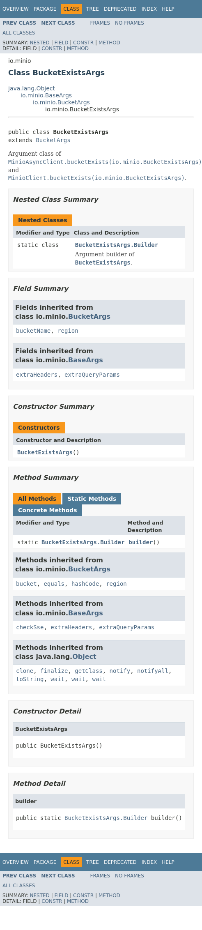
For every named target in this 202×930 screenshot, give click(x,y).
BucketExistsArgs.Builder (116, 245)
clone (24, 671)
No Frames (129, 23)
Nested (39, 43)
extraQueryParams (92, 374)
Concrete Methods (47, 510)
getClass (88, 671)
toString (30, 679)
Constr (83, 43)
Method (109, 43)
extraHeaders (36, 374)
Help (168, 9)
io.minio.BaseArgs (46, 95)
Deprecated (120, 9)
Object (84, 657)
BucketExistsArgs (45, 452)
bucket (26, 583)
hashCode (85, 583)
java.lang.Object (31, 88)
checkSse (30, 627)
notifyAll (152, 671)
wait (57, 679)
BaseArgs (85, 360)
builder (141, 542)
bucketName (33, 330)
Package (45, 9)
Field (61, 43)
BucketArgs (53, 140)
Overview (15, 9)
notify (120, 671)
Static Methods (91, 498)
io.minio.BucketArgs (61, 102)
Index (149, 9)
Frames (100, 23)
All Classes (18, 33)
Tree (92, 9)
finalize (54, 671)
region (67, 330)
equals (54, 583)
